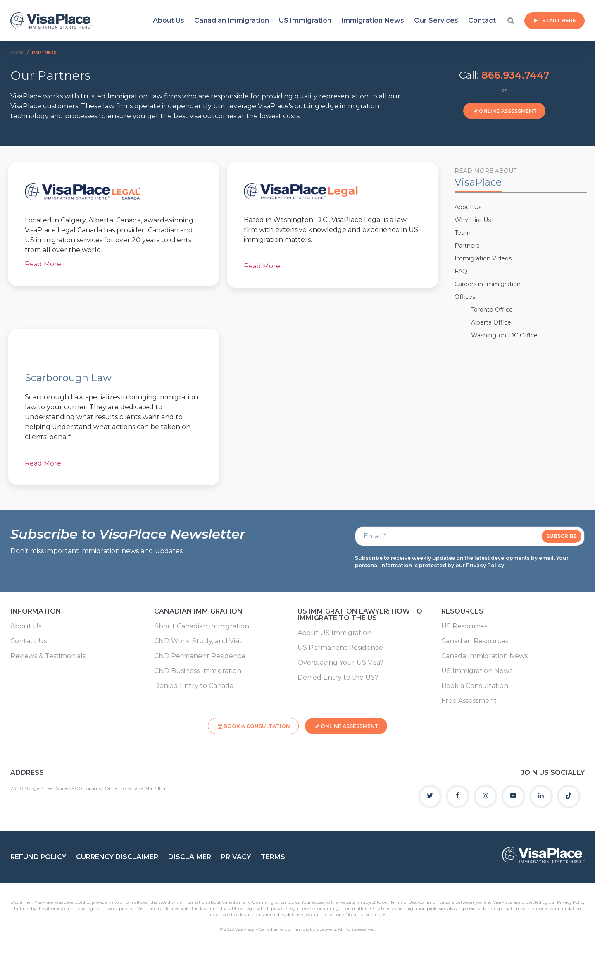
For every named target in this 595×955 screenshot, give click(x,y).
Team (463, 232)
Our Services (436, 20)
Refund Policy (38, 855)
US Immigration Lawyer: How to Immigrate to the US (360, 615)
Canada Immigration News (484, 656)
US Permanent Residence (340, 648)
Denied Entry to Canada (193, 686)
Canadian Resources (474, 641)
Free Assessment (469, 700)
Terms (273, 855)
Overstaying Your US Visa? (340, 662)
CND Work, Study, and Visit (198, 641)
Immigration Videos (483, 258)
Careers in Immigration (488, 284)
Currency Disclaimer (117, 855)
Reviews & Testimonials (48, 656)
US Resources (464, 626)
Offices (465, 297)
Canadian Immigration (231, 20)
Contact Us (28, 641)
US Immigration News (476, 671)
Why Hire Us (473, 220)
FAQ (461, 271)
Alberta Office (491, 322)
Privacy (236, 855)
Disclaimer (189, 855)
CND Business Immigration (197, 671)
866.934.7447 (515, 75)
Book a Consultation (474, 686)
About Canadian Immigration (201, 626)
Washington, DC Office (504, 335)
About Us (168, 20)
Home (17, 52)
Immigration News (372, 20)
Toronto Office (492, 309)
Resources (462, 611)
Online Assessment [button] (508, 111)
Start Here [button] (559, 20)
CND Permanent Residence (199, 656)
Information (35, 611)
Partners (467, 245)
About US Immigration (334, 633)
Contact (482, 20)
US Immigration (305, 20)
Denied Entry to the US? (338, 677)
